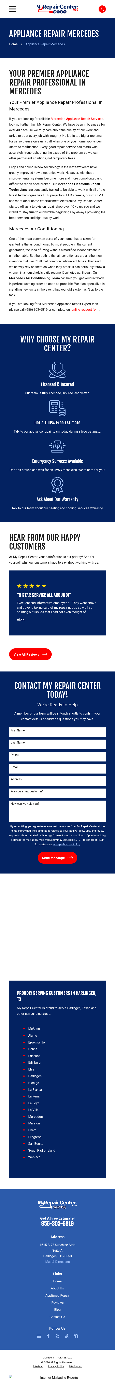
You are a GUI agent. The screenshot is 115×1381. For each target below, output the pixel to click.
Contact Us (57, 1221)
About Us (57, 1192)
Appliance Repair (57, 1200)
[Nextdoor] (76, 1240)
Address (16, 779)
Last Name (18, 742)
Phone (15, 754)
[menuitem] (38, 1271)
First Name (18, 730)
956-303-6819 (57, 1127)
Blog (57, 1214)
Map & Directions (57, 1166)
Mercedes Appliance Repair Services (77, 119)
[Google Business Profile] (39, 1240)
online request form (85, 309)
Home (57, 1185)
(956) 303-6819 (36, 309)
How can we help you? (25, 803)
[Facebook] (48, 1240)
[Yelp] (57, 1240)
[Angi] (66, 1240)
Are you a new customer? (27, 791)
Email (14, 767)
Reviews (57, 1207)
